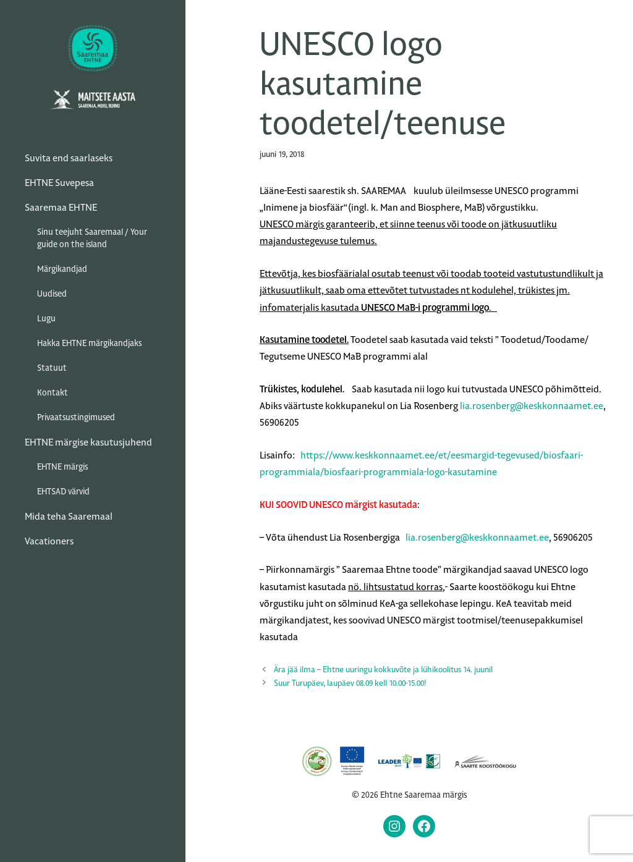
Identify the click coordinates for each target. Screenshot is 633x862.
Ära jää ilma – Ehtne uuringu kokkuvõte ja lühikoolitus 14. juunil (383, 669)
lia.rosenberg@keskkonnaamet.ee (531, 405)
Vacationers (49, 541)
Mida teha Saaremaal (69, 516)
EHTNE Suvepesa (59, 182)
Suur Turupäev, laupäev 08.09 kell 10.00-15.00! (350, 683)
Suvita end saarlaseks (69, 157)
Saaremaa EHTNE (61, 207)
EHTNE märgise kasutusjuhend (88, 442)
